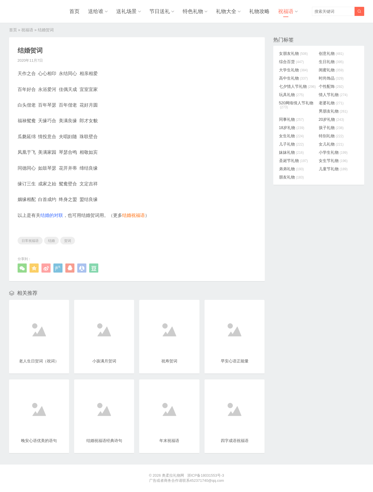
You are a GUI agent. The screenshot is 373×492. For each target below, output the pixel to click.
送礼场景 (126, 11)
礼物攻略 (259, 11)
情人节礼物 (333, 95)
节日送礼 (159, 11)
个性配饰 (331, 86)
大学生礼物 (293, 70)
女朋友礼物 (293, 53)
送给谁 (95, 11)
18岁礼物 (292, 128)
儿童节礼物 (333, 169)
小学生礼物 (333, 152)
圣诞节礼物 (293, 161)
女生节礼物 (333, 161)
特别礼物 (331, 136)
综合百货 (291, 62)
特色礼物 (193, 11)
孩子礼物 (331, 128)
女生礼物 (291, 136)
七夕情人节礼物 (297, 86)
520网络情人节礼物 (296, 105)
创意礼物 (331, 53)
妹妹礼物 (291, 152)
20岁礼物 (331, 119)
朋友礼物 (291, 177)
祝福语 (285, 11)
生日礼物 (331, 62)
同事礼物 (291, 119)
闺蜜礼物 (331, 70)
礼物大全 (226, 11)
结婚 (51, 241)
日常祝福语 (30, 241)
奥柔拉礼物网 (173, 475)
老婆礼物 (331, 103)
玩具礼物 (291, 95)
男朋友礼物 (333, 111)
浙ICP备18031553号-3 (205, 475)
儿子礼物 (291, 144)
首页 (74, 11)
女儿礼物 (331, 144)
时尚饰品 (331, 78)
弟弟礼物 (291, 169)
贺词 (67, 241)
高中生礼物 (293, 78)
